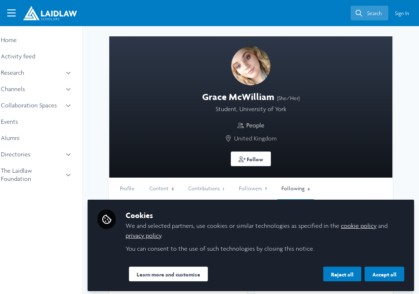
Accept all (384, 272)
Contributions (228, 188)
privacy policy (176, 233)
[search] (369, 13)
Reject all (342, 272)
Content (183, 188)
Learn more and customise (190, 272)
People (266, 125)
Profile (149, 188)
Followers (275, 188)
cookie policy (381, 223)
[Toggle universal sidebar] (11, 13)
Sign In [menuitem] (402, 13)
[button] (262, 158)
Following (318, 188)
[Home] (50, 13)
